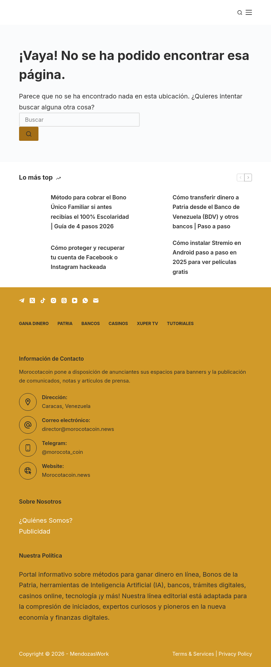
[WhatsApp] (85, 300)
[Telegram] (21, 300)
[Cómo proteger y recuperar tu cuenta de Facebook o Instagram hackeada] (31, 257)
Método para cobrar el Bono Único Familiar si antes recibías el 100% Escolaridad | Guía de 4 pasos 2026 (90, 212)
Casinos (118, 323)
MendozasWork (89, 653)
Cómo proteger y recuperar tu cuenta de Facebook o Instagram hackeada (88, 257)
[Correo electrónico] (95, 300)
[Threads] (64, 300)
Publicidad (34, 531)
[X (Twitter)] (32, 300)
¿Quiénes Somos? (46, 520)
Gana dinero (34, 323)
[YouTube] (74, 300)
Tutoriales (180, 323)
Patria (65, 323)
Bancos (91, 323)
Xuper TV (147, 323)
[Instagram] (53, 300)
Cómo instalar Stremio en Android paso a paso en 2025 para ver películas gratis (207, 257)
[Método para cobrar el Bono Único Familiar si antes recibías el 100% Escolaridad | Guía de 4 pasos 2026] (31, 212)
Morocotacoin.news (66, 475)
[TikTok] (43, 300)
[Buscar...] (79, 120)
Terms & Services (193, 654)
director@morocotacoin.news (78, 429)
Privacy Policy (235, 654)
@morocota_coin (62, 452)
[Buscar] (239, 12)
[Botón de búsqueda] (28, 134)
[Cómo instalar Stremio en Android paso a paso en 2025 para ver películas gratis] (153, 257)
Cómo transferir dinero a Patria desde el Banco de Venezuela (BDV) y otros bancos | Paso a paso (206, 212)
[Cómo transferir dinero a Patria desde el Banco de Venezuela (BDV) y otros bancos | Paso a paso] (153, 212)
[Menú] (249, 12)
